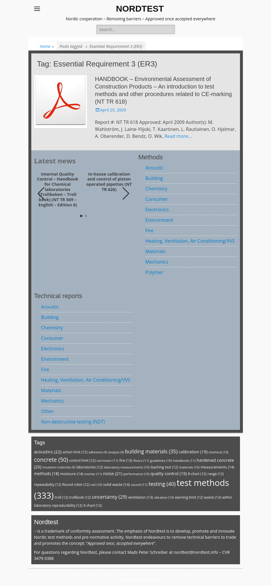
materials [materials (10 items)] (189, 467)
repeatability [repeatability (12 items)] (47, 484)
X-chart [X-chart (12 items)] (92, 505)
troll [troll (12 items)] (61, 497)
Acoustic (154, 168)
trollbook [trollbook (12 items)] (80, 497)
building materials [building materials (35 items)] (151, 451)
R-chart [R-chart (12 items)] (197, 473)
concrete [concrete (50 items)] (51, 460)
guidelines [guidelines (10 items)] (161, 460)
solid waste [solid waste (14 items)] (116, 484)
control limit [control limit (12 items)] (82, 460)
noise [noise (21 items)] (113, 473)
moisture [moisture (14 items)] (71, 473)
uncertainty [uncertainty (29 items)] (109, 496)
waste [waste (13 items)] (212, 497)
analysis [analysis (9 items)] (116, 452)
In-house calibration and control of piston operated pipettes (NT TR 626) (109, 182)
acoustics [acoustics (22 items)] (48, 452)
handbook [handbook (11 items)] (184, 460)
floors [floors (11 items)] (141, 460)
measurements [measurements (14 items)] (217, 467)
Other (47, 411)
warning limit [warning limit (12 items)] (189, 497)
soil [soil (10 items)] (96, 484)
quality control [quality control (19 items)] (168, 473)
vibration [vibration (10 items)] (164, 497)
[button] (126, 193)
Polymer (154, 272)
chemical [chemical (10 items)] (218, 452)
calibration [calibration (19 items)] (193, 452)
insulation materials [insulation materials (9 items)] (58, 467)
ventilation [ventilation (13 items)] (140, 497)
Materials (155, 251)
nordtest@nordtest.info (196, 552)
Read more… (178, 136)
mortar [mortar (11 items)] (93, 474)
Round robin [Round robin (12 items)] (76, 484)
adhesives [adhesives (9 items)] (97, 452)
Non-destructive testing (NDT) (73, 422)
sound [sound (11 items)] (139, 484)
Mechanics (156, 262)
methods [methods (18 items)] (46, 473)
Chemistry (156, 188)
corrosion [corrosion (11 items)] (107, 460)
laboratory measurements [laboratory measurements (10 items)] (127, 467)
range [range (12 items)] (216, 473)
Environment (159, 220)
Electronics (157, 209)
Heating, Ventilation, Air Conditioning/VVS (190, 241)
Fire (149, 230)
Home (47, 46)
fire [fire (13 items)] (125, 460)
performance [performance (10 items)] (136, 474)
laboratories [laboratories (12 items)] (89, 467)
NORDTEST (140, 8)
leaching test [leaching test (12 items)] (164, 467)
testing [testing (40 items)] (162, 483)
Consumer (156, 199)
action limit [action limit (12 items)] (75, 452)
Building (154, 178)
